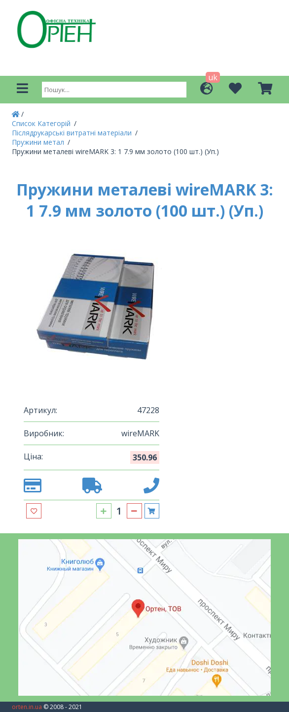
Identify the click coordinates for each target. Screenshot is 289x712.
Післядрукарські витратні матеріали (73, 132)
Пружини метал (39, 142)
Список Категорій (42, 123)
